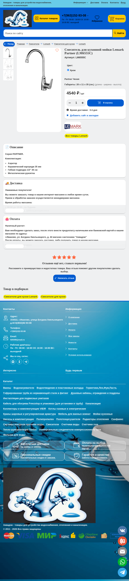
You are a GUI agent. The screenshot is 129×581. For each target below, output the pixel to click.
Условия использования (79, 354)
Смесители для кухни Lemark (20, 296)
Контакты (72, 348)
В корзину (105, 103)
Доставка (72, 323)
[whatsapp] (122, 562)
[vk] (13, 360)
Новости (72, 342)
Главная (21, 44)
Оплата (71, 329)
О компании (74, 317)
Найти (119, 33)
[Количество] (76, 103)
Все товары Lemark (76, 135)
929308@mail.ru (17, 339)
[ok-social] (19, 360)
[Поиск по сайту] (54, 33)
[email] (122, 551)
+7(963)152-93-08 (74, 15)
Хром (73, 70)
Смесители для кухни (51, 296)
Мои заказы (73, 335)
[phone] (122, 541)
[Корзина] (117, 19)
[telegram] (26, 360)
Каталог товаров (46, 18)
